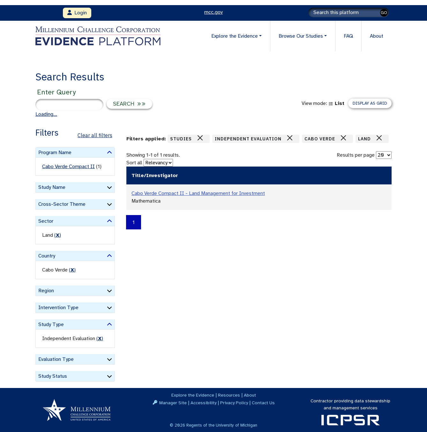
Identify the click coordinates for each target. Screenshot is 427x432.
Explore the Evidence (192, 395)
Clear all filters (95, 135)
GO (384, 12)
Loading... (46, 114)
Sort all (134, 163)
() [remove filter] (57, 235)
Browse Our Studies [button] (301, 36)
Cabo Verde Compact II (68, 166)
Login (77, 13)
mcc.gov (213, 12)
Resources (229, 395)
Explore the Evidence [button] (234, 36)
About (376, 36)
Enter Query (56, 92)
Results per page (356, 155)
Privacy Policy (234, 403)
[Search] (348, 12)
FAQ (348, 36)
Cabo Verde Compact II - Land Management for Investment (198, 193)
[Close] (200, 138)
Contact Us (263, 403)
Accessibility (203, 403)
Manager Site (173, 403)
